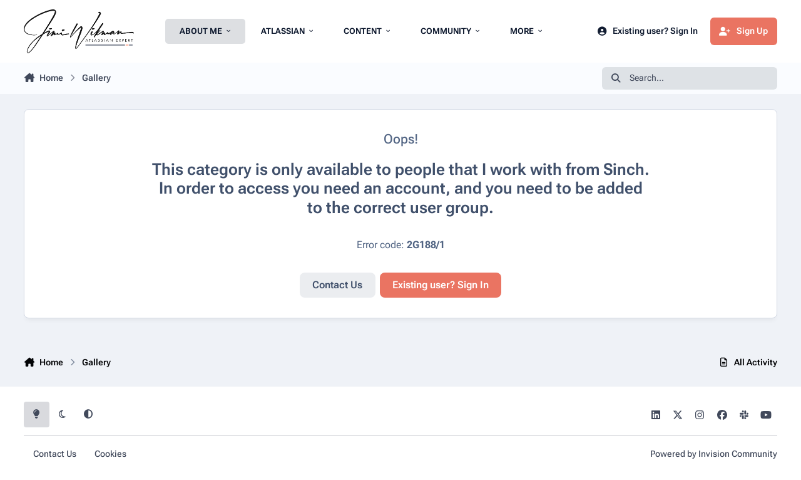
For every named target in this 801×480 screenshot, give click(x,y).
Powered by (713, 454)
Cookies (110, 454)
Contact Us (337, 285)
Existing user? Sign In (440, 285)
